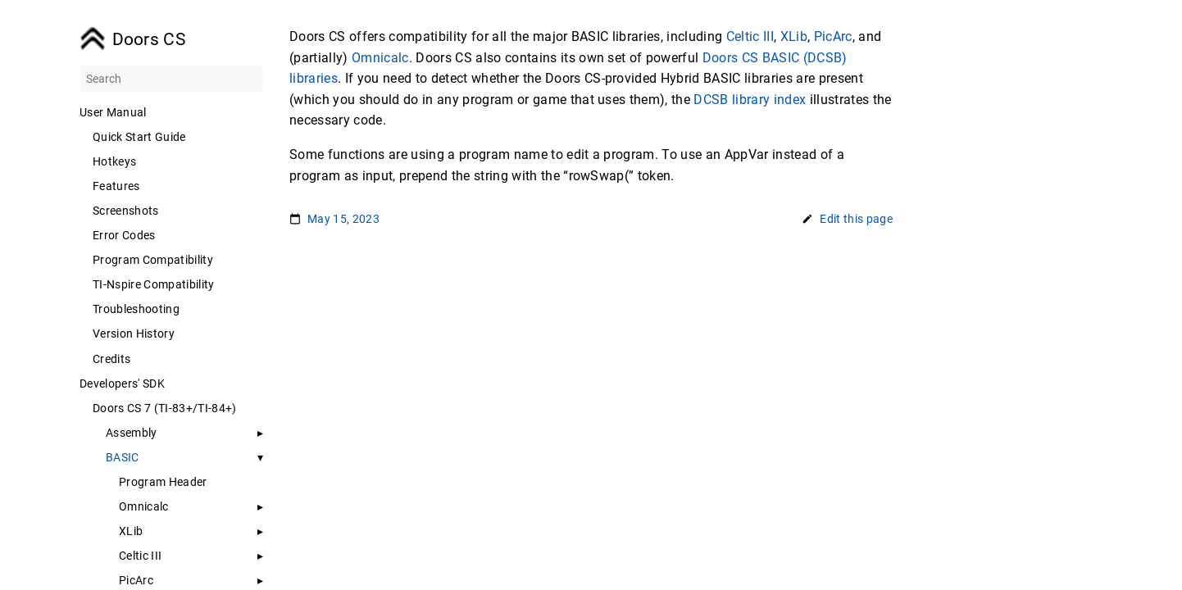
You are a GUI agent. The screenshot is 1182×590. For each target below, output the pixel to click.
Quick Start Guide (139, 136)
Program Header (163, 481)
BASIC (122, 457)
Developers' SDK (122, 383)
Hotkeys (114, 161)
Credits (111, 358)
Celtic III (140, 555)
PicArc (136, 580)
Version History (134, 333)
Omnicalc (144, 506)
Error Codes (124, 235)
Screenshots (126, 210)
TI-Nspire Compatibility (154, 284)
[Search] (171, 79)
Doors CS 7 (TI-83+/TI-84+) (165, 408)
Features (116, 186)
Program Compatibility (153, 259)
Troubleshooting (136, 308)
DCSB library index (749, 99)
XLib (131, 531)
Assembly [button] (131, 432)
